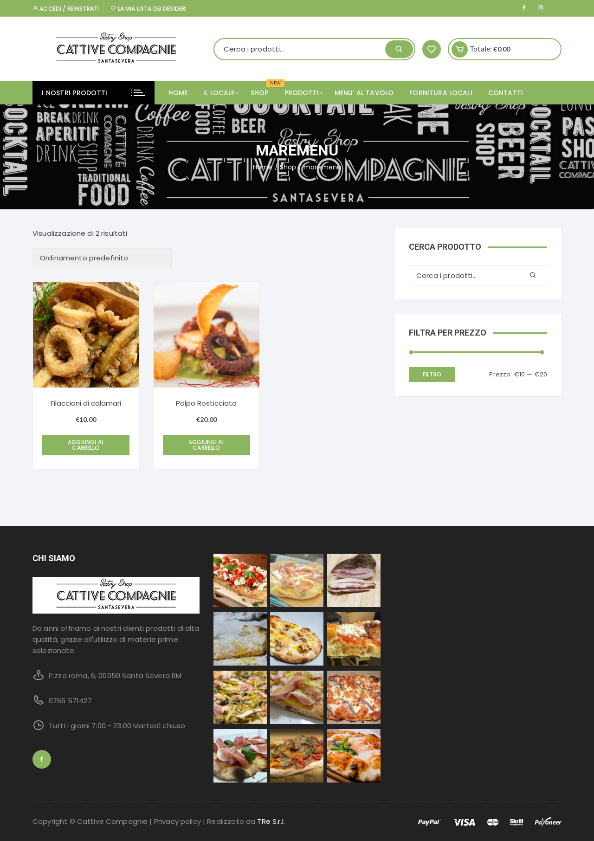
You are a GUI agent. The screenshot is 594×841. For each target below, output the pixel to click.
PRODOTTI (305, 92)
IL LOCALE (222, 92)
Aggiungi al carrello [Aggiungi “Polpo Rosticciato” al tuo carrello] (206, 445)
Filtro (432, 374)
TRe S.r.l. (271, 821)
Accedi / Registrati (65, 9)
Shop (288, 167)
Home (178, 92)
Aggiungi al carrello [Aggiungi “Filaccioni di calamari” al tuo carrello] (86, 445)
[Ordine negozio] (102, 257)
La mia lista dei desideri (148, 9)
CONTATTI (505, 92)
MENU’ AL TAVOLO (364, 92)
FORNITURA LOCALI (440, 92)
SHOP (263, 89)
